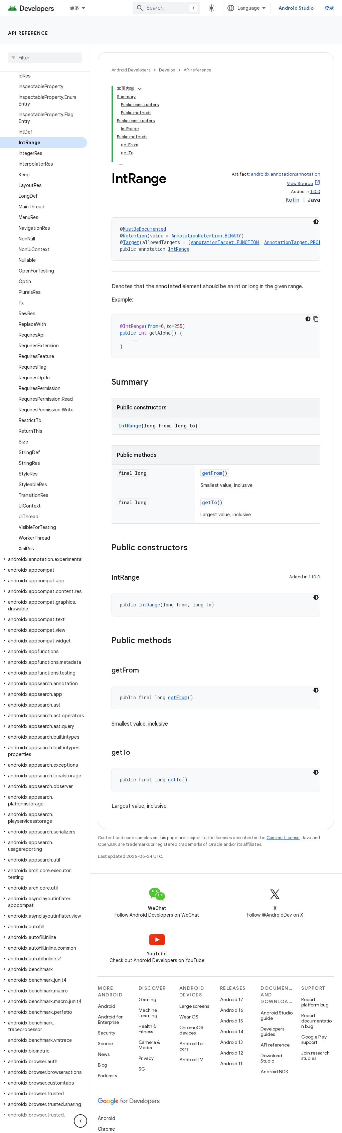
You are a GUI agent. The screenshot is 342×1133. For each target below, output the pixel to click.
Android (106, 1006)
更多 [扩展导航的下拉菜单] (74, 8)
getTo (209, 502)
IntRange (178, 249)
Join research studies (315, 1055)
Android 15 (231, 1021)
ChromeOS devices (191, 1030)
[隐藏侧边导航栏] (80, 1121)
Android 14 (231, 1031)
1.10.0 (314, 577)
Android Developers (131, 70)
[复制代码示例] (316, 319)
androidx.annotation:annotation (285, 174)
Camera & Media (149, 1045)
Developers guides (272, 1031)
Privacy (146, 1058)
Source (105, 1044)
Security (106, 1033)
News (104, 1054)
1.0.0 (315, 191)
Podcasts (107, 1076)
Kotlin (292, 200)
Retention (135, 235)
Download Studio (271, 1058)
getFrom (212, 473)
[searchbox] (45, 57)
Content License (283, 837)
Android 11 (231, 1064)
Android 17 (231, 999)
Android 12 (231, 1053)
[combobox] (166, 8)
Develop (167, 70)
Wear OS (188, 1017)
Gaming (147, 999)
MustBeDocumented (144, 229)
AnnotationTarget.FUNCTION (225, 242)
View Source (300, 183)
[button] (43, 559)
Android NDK (274, 1072)
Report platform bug (315, 1002)
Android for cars (191, 1046)
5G (142, 1069)
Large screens (194, 1006)
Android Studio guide (277, 1015)
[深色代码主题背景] (316, 222)
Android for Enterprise (110, 1019)
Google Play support (314, 1039)
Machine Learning (148, 1012)
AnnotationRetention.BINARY (206, 235)
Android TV (191, 1060)
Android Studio (296, 8)
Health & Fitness (147, 1028)
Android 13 (231, 1042)
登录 (329, 8)
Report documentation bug (316, 1020)
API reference (28, 33)
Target (131, 242)
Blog (102, 1065)
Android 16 (231, 1010)
